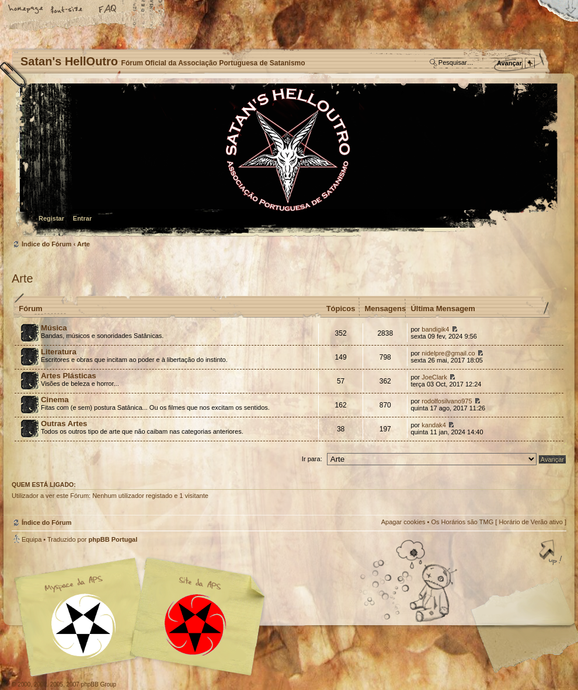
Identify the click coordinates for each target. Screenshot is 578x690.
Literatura (58, 351)
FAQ (108, 10)
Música (54, 327)
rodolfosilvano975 (447, 401)
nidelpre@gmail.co (448, 353)
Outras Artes (64, 423)
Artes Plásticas (68, 375)
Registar (51, 218)
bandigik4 (435, 329)
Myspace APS (143, 617)
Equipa (31, 539)
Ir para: (312, 458)
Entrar (82, 218)
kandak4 (434, 424)
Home (26, 10)
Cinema (55, 399)
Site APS (195, 625)
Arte (83, 244)
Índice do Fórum (287, 160)
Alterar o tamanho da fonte (67, 10)
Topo (551, 553)
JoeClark (434, 377)
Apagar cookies (403, 521)
